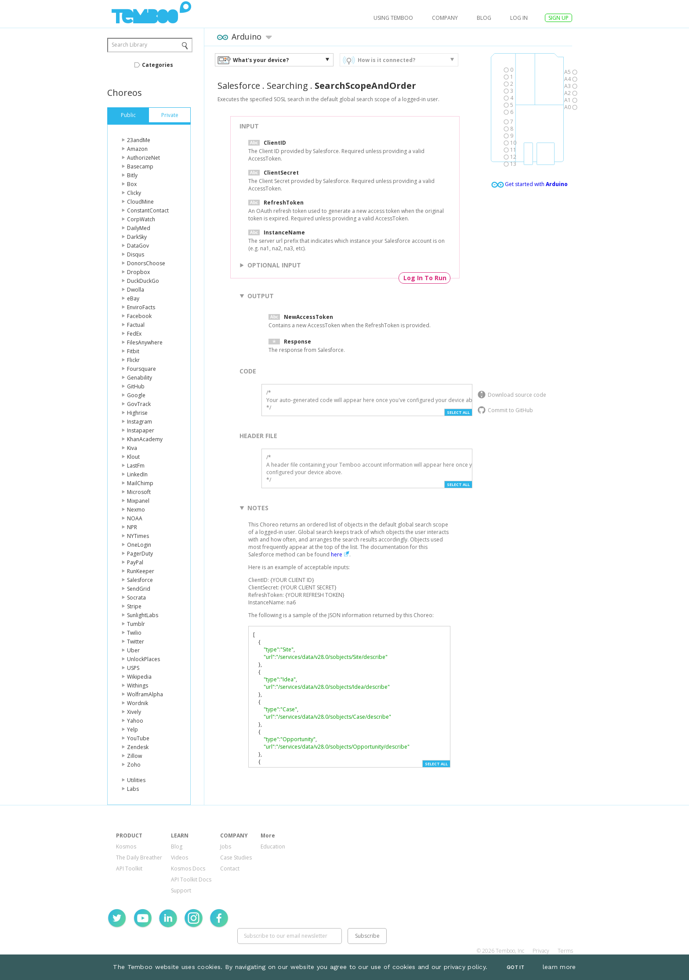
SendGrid (138, 588)
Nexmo (136, 509)
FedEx (134, 333)
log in (519, 18)
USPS (133, 668)
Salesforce (140, 580)
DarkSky (137, 237)
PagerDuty (140, 553)
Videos (179, 857)
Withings (137, 685)
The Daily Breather (139, 857)
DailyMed (138, 228)
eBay (133, 298)
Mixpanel (138, 501)
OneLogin (139, 545)
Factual (136, 325)
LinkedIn (137, 474)
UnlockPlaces (143, 659)
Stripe (134, 606)
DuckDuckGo (143, 281)
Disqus (135, 254)
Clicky (134, 193)
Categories (157, 65)
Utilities (136, 780)
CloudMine (140, 201)
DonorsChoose (146, 263)
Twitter (135, 641)
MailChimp (140, 483)
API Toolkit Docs (191, 879)
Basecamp (140, 166)
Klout (133, 457)
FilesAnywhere (145, 342)
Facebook (139, 316)
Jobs (225, 846)
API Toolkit (129, 868)
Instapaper (140, 430)
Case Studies (236, 857)
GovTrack (139, 404)
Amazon (137, 149)
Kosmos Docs (188, 868)
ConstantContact (148, 210)
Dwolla (135, 289)
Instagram (139, 421)
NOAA (134, 518)
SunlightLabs (142, 615)
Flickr (133, 360)
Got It (515, 967)
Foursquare (141, 369)
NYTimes (138, 536)
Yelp (132, 729)
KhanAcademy (145, 439)
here (336, 554)
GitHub (136, 386)
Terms (565, 950)
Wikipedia (139, 676)
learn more (559, 966)
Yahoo (135, 720)
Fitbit (133, 351)
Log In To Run (424, 278)
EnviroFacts (141, 307)
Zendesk (138, 747)
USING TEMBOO (393, 18)
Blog (484, 18)
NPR (132, 527)
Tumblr (136, 624)
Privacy (541, 950)
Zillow (134, 756)
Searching (287, 85)
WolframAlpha (145, 694)
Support (181, 890)
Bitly (132, 175)
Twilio (134, 632)
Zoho (134, 764)
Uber (133, 650)
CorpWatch (141, 219)
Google (136, 395)
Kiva (132, 448)
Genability (139, 377)
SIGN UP (558, 18)
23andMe (138, 140)
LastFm (136, 465)
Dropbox (138, 272)
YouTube (138, 738)
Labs (133, 789)
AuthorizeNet (143, 157)
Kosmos (126, 846)
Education (273, 846)
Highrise (137, 413)
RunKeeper (140, 571)
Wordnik (137, 703)
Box (132, 184)
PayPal (135, 562)
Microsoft (139, 492)
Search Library (129, 44)
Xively (134, 712)
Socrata (136, 597)
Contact (229, 868)
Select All (458, 412)
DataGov (138, 245)
